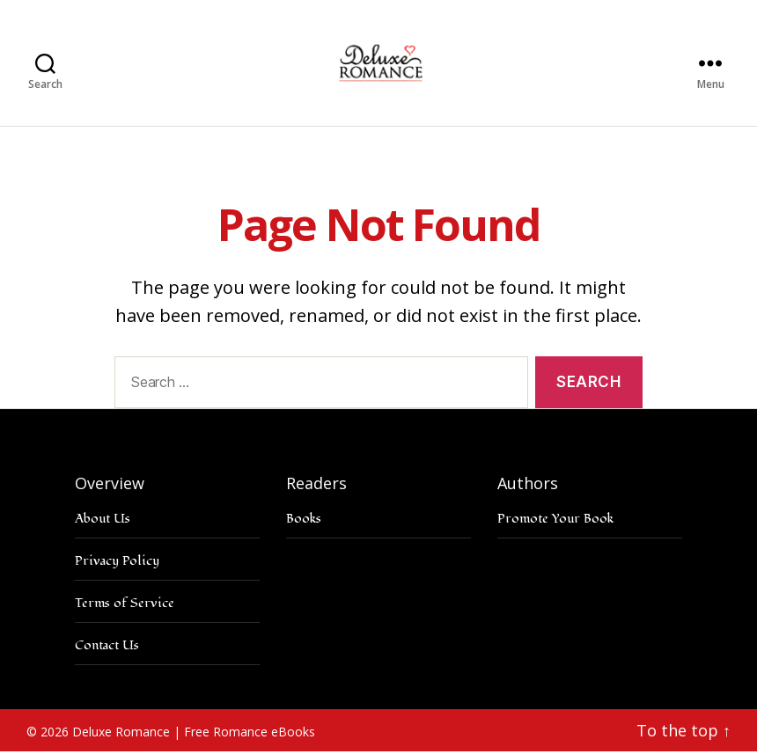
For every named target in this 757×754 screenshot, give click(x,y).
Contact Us (107, 647)
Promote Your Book (555, 520)
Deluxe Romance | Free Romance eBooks (193, 733)
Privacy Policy (117, 562)
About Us (102, 520)
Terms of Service (124, 605)
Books (303, 520)
